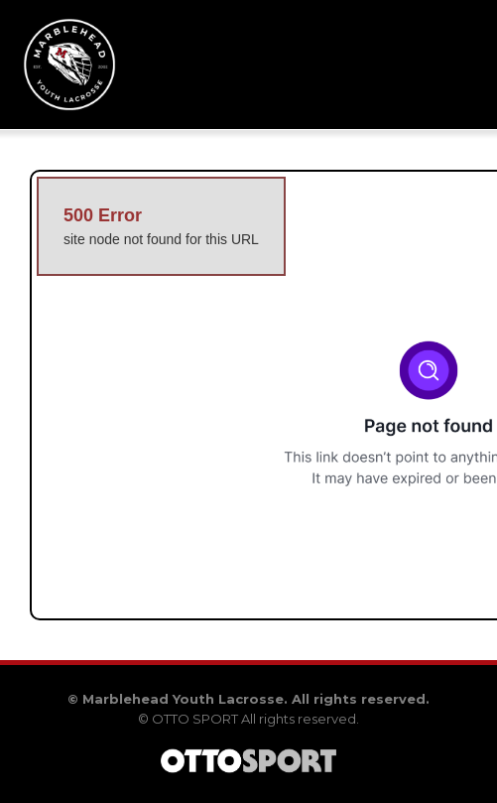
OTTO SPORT (195, 719)
